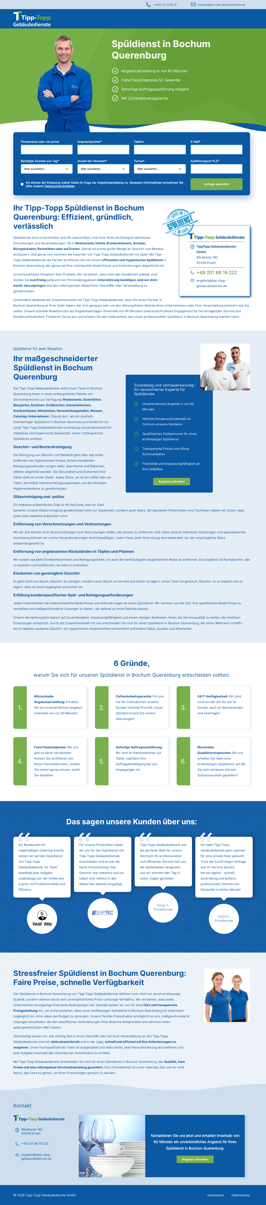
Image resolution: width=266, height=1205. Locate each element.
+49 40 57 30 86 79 (164, 4)
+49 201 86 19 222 (216, 272)
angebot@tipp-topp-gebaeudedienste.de (221, 4)
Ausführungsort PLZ (205, 161)
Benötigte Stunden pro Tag (40, 161)
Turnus (139, 161)
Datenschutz (241, 1195)
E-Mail (195, 141)
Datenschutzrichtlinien (59, 186)
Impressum (215, 1195)
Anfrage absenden (216, 184)
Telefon (139, 141)
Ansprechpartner (89, 141)
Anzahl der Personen (92, 161)
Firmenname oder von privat (40, 141)
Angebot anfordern (172, 481)
